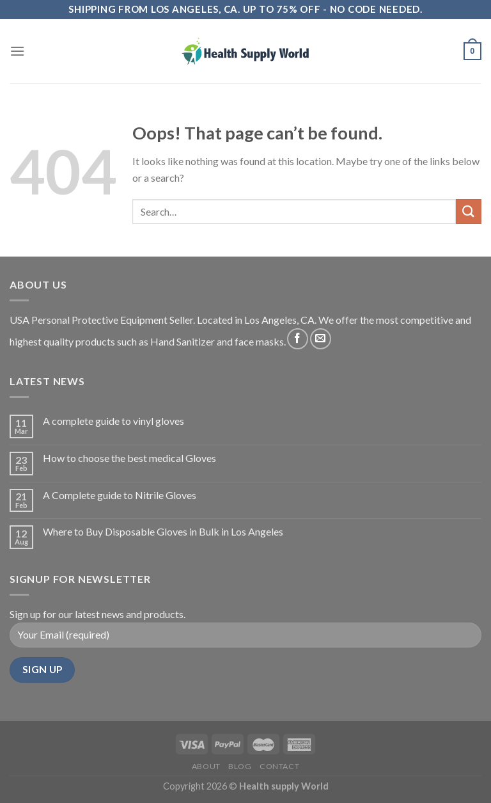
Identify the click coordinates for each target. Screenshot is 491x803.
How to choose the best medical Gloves (129, 458)
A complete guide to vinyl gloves (113, 421)
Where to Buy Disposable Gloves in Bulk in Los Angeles (163, 531)
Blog (239, 766)
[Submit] (468, 211)
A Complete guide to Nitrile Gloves (119, 495)
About (206, 766)
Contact (279, 766)
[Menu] (17, 51)
